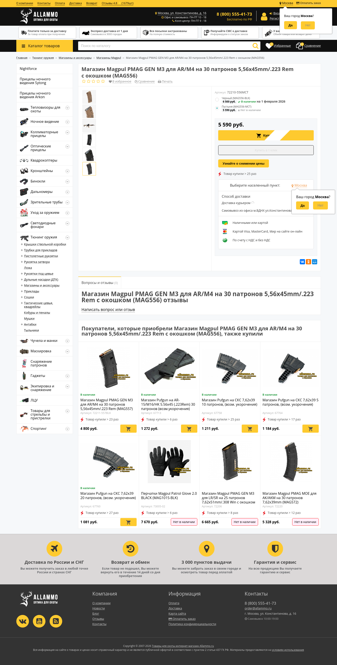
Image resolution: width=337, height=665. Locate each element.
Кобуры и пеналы (37, 313)
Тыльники (31, 330)
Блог (95, 613)
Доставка (75, 3)
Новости (98, 608)
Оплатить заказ (308, 3)
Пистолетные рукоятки (41, 256)
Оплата (60, 3)
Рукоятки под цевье (39, 274)
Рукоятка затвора (37, 262)
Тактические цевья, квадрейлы (38, 305)
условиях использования (288, 650)
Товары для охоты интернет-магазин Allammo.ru (183, 646)
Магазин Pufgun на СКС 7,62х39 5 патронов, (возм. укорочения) (291, 402)
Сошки (29, 297)
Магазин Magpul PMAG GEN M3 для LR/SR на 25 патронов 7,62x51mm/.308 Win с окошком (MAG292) (228, 500)
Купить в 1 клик (266, 150)
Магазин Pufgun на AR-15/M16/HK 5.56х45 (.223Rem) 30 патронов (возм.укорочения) (168, 404)
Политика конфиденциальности (192, 624)
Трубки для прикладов (40, 250)
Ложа (28, 268)
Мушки (29, 318)
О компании (24, 3)
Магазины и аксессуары (42, 285)
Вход (276, 13)
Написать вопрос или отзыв (108, 309)
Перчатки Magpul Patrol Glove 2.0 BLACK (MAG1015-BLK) (169, 495)
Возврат (91, 3)
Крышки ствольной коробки (45, 244)
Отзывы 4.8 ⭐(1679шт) (117, 3)
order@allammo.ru (258, 608)
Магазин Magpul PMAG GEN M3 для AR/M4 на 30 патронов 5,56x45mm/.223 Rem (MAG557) (106, 404)
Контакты (43, 3)
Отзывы (98, 619)
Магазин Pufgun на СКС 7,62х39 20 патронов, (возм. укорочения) (108, 495)
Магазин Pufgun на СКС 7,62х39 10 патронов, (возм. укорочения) (229, 402)
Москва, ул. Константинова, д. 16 (182, 13)
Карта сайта (177, 613)
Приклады (31, 291)
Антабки (30, 324)
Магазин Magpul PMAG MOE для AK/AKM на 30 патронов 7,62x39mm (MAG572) (290, 498)
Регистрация (279, 18)
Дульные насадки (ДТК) (41, 279)
